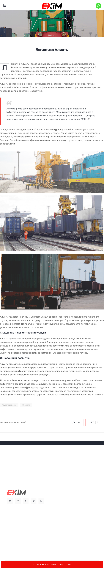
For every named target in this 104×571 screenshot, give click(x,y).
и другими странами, (54, 323)
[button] (13, 501)
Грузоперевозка (9, 408)
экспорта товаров (33, 327)
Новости (26, 408)
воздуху (36, 320)
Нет (92, 422)
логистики (42, 367)
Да (74, 422)
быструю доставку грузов (60, 140)
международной (25, 342)
